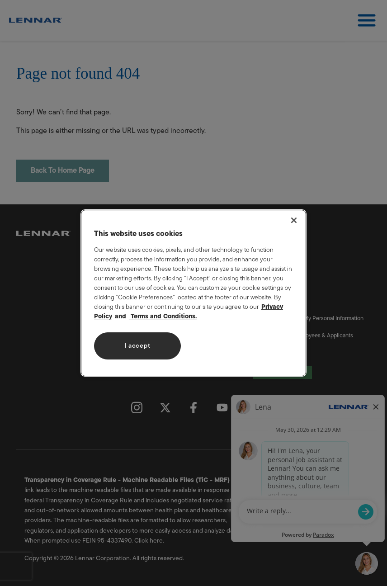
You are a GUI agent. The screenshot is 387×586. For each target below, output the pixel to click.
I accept (138, 345)
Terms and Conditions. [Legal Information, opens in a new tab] (163, 316)
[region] (193, 293)
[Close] (294, 220)
